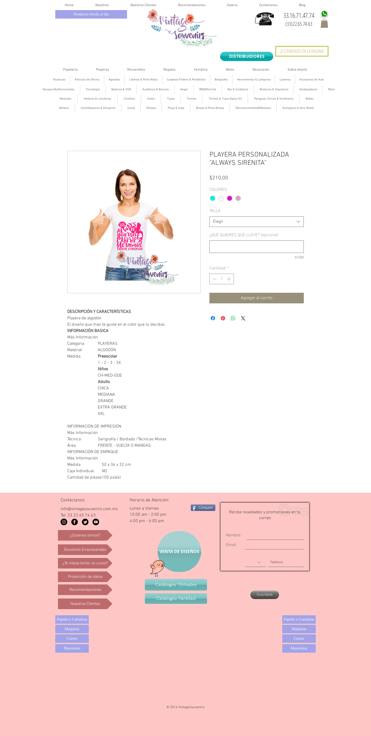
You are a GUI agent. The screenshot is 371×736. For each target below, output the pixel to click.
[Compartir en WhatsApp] (233, 318)
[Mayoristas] (72, 648)
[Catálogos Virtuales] (176, 585)
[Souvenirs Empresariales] (85, 549)
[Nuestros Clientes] (85, 604)
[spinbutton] (222, 279)
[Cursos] (72, 638)
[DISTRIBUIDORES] (246, 56)
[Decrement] (214, 279)
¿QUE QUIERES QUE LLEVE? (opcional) (243, 235)
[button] (324, 23)
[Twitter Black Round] (85, 522)
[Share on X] (243, 318)
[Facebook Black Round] (74, 522)
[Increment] (229, 279)
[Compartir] (203, 508)
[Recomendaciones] (85, 589)
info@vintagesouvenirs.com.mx (89, 509)
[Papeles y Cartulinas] (72, 619)
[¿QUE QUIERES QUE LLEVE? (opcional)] (256, 247)
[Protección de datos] (85, 576)
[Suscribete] (264, 595)
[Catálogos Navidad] (176, 598)
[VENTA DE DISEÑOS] (179, 551)
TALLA (215, 211)
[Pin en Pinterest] (223, 318)
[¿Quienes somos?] (85, 535)
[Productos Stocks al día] (91, 14)
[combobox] (256, 221)
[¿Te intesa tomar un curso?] (85, 563)
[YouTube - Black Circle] (95, 522)
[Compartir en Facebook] (213, 318)
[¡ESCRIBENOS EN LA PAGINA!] (301, 51)
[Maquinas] (72, 629)
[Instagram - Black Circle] (64, 522)
